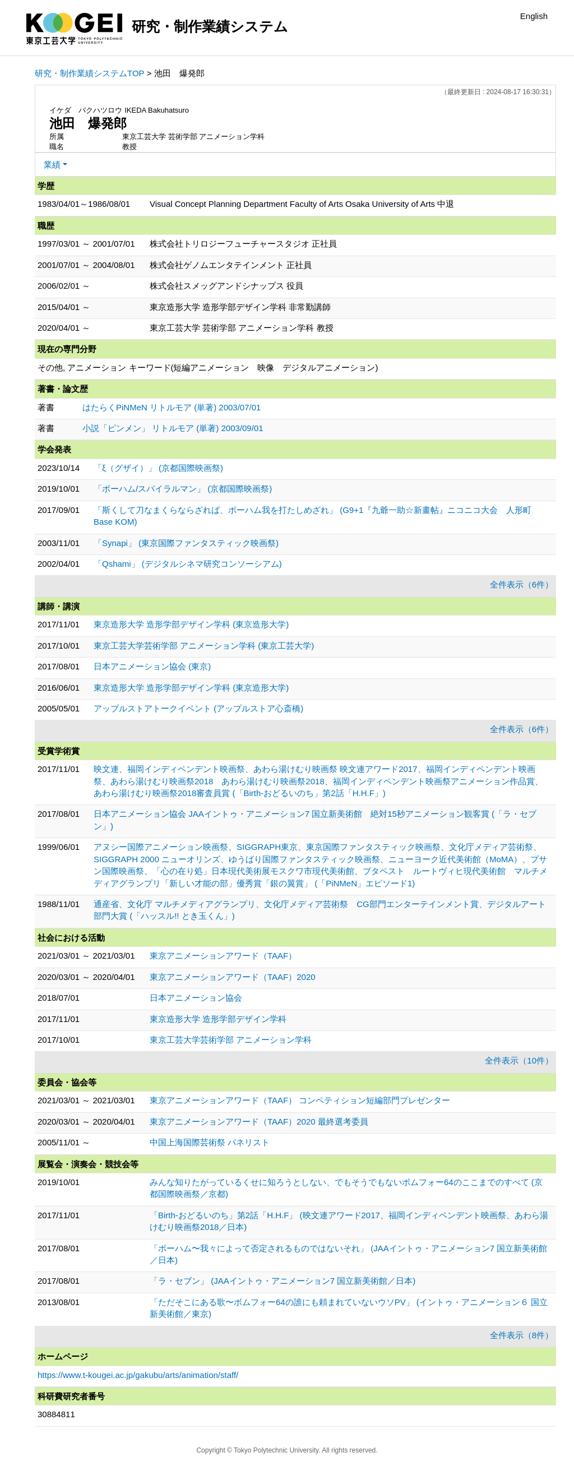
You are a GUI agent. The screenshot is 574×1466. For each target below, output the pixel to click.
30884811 (56, 1414)
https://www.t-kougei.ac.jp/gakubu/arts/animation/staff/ (138, 1375)
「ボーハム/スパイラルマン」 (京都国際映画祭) (183, 488)
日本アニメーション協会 (196, 997)
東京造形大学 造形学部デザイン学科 (218, 1019)
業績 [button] (52, 164)
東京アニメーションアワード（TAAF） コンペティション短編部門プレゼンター (300, 1100)
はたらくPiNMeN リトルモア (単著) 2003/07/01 (171, 407)
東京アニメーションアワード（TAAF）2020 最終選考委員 (259, 1121)
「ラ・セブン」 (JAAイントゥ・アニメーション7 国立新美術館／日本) (282, 1280)
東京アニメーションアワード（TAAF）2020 (233, 977)
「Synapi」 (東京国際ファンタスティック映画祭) (186, 543)
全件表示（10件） (519, 1060)
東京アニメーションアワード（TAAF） (223, 955)
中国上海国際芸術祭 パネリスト (210, 1142)
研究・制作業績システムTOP (90, 73)
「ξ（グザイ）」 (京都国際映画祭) (158, 468)
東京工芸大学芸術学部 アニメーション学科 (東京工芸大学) (204, 645)
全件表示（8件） (521, 1335)
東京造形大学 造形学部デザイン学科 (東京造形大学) (191, 624)
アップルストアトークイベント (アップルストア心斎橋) (198, 708)
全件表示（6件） (521, 584)
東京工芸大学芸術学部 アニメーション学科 (231, 1039)
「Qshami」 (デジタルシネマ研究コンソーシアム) (188, 563)
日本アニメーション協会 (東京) (152, 666)
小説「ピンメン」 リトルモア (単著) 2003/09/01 (172, 428)
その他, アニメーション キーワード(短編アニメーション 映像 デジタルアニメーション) (208, 367)
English (534, 16)
